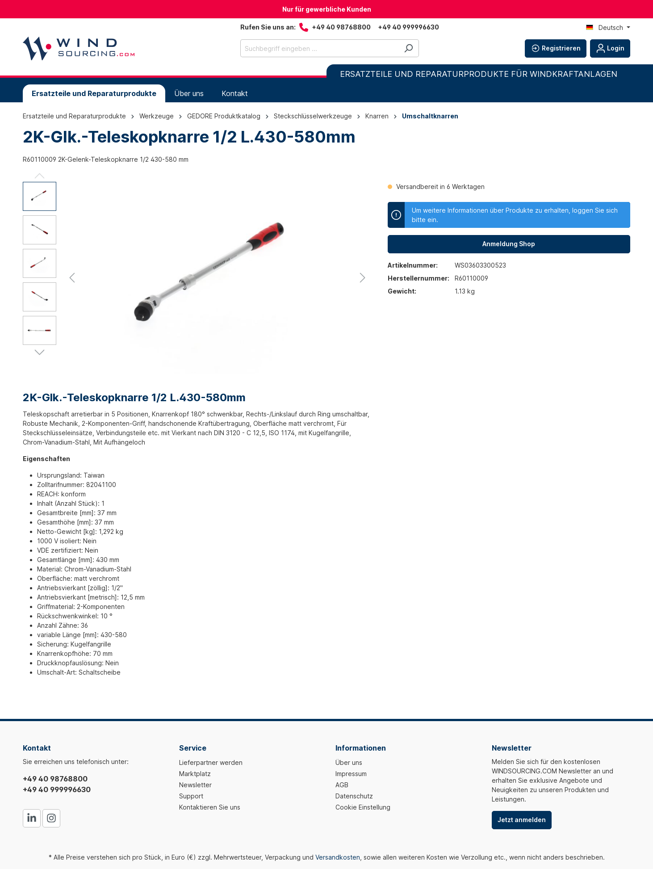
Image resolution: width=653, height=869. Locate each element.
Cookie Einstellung (362, 807)
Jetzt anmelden (522, 819)
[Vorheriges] (72, 277)
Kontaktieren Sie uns (209, 807)
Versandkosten (337, 857)
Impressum (351, 773)
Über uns (348, 762)
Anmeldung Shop (508, 244)
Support (191, 796)
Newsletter (195, 785)
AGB (341, 785)
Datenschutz (354, 796)
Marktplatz (195, 773)
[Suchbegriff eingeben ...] (319, 48)
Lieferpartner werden (211, 762)
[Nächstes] (362, 277)
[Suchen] (408, 48)
